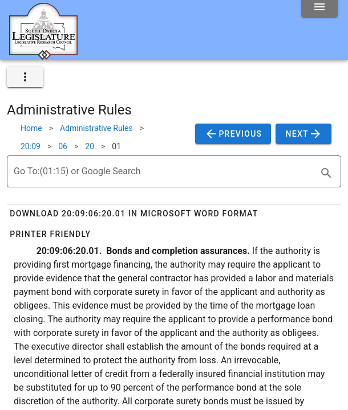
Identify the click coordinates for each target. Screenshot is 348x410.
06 (62, 146)
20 (89, 146)
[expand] (25, 77)
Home (31, 128)
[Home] (43, 55)
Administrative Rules (96, 128)
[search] (326, 173)
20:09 (31, 146)
